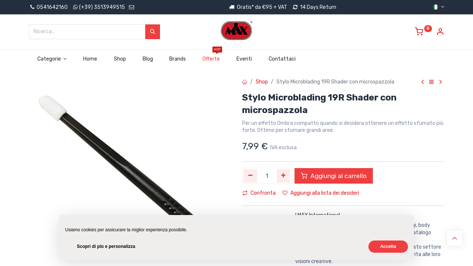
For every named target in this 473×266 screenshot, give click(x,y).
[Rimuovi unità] (250, 176)
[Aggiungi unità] (283, 176)
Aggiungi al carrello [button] (334, 176)
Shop (262, 82)
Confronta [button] (259, 193)
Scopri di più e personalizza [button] (106, 246)
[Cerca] (152, 31)
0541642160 (48, 7)
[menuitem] (90, 59)
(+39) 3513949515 (102, 7)
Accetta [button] (388, 246)
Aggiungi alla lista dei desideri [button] (320, 193)
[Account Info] (440, 33)
